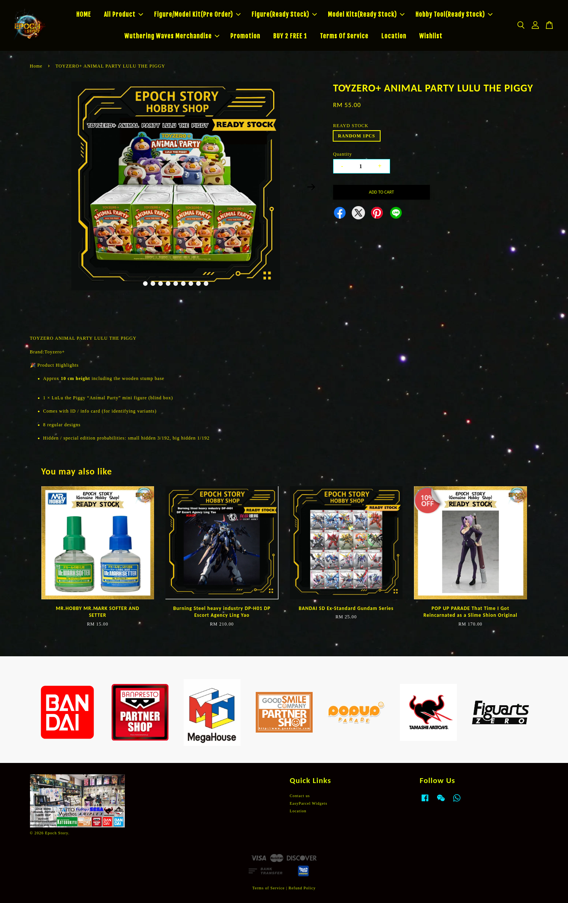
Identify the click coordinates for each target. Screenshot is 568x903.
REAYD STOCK (350, 125)
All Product (123, 14)
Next (311, 187)
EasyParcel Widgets (308, 803)
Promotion (245, 36)
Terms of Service (268, 888)
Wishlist (430, 36)
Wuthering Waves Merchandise (171, 36)
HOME (83, 14)
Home (36, 66)
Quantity (342, 154)
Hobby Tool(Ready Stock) (453, 14)
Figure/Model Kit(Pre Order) (197, 14)
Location (393, 36)
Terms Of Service (344, 36)
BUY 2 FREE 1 (290, 36)
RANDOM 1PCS (356, 136)
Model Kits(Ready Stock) (366, 14)
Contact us (300, 796)
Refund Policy (302, 888)
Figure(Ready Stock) (284, 14)
